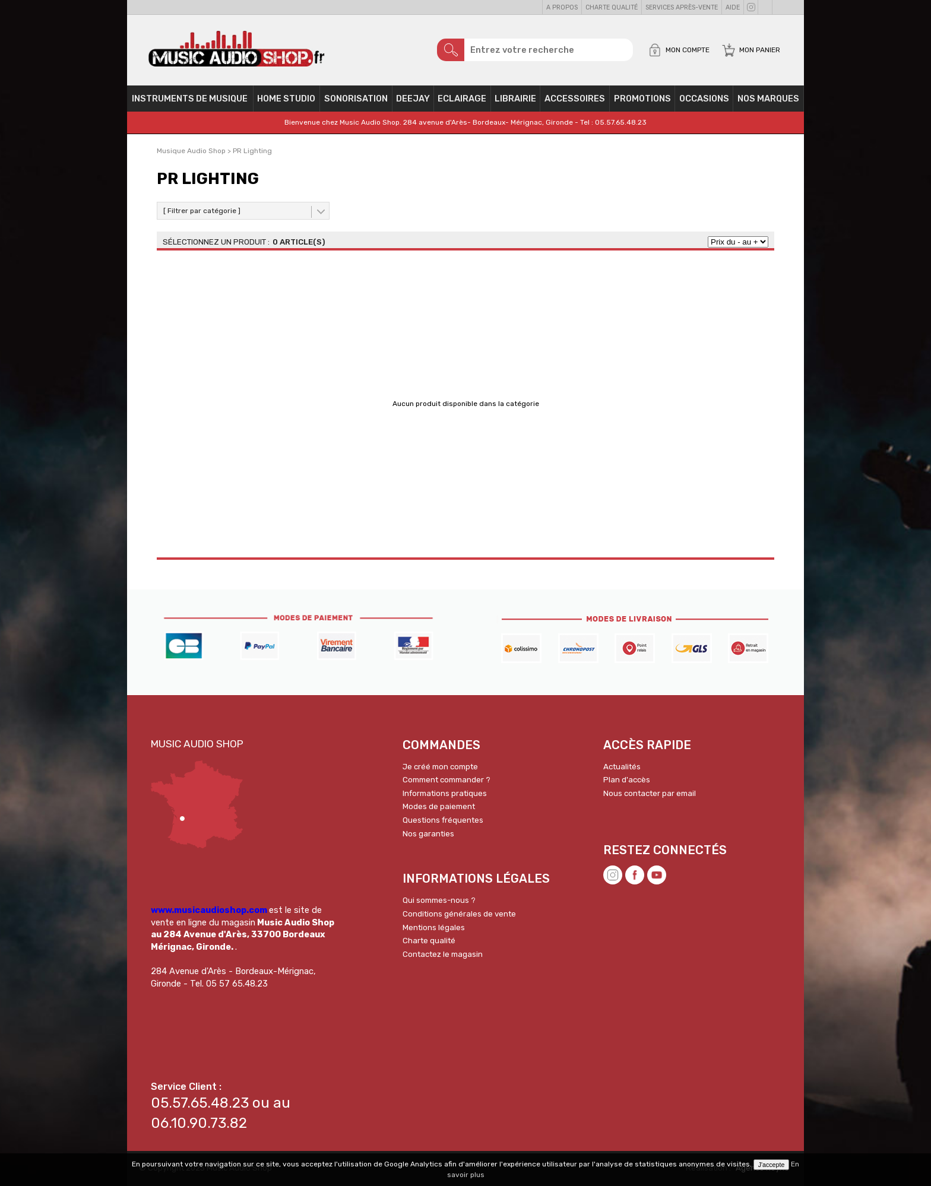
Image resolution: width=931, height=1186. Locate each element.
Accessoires (574, 98)
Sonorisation (356, 98)
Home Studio (286, 98)
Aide (733, 7)
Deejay (413, 98)
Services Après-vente (681, 7)
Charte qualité (611, 7)
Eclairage (462, 98)
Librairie (515, 98)
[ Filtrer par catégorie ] (201, 211)
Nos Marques (768, 98)
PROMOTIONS (642, 98)
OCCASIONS (704, 98)
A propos (562, 7)
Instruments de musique (190, 98)
